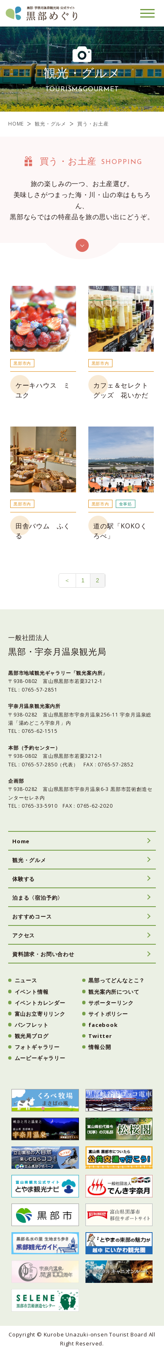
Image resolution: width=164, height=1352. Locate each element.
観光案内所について (113, 991)
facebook (102, 1025)
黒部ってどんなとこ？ (116, 980)
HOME (16, 123)
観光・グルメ (50, 123)
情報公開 (99, 1047)
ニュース (26, 980)
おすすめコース (32, 916)
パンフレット (32, 1025)
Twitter (100, 1036)
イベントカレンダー (40, 1002)
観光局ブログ (32, 1036)
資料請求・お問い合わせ (43, 954)
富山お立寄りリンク (40, 1013)
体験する (23, 879)
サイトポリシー (108, 1013)
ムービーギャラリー (40, 1058)
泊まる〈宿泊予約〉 (37, 897)
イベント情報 (32, 991)
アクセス (23, 935)
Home (20, 841)
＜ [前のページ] (67, 580)
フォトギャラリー (37, 1047)
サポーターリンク (110, 1002)
